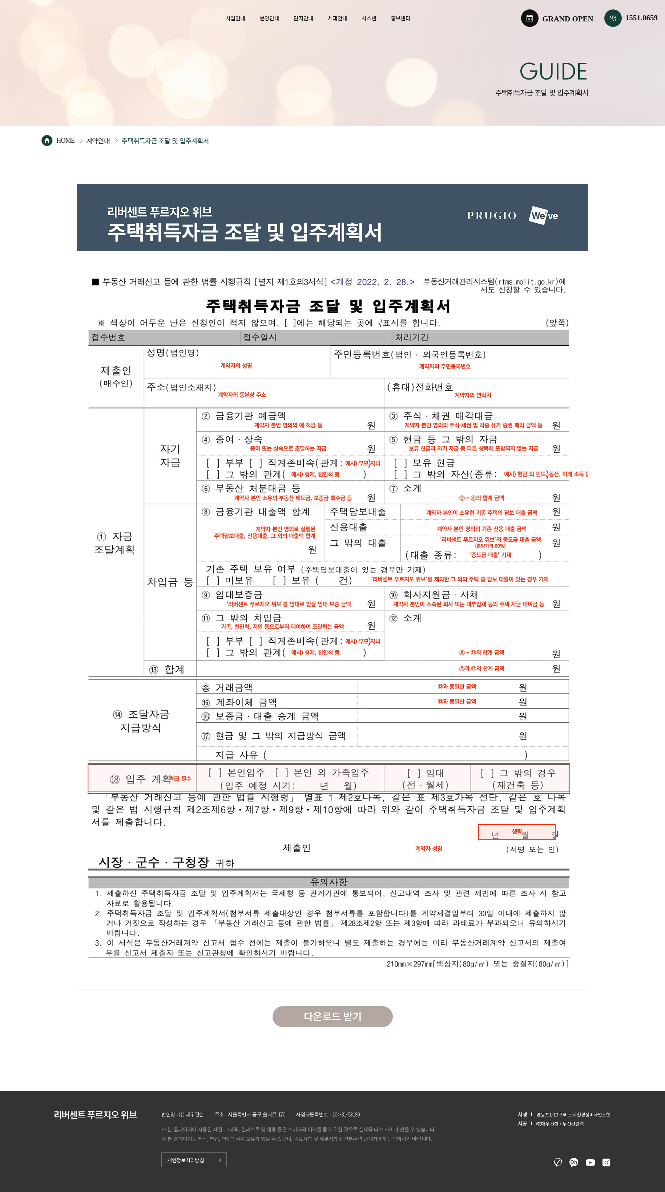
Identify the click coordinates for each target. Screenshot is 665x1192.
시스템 (369, 18)
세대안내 (337, 18)
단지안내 (303, 18)
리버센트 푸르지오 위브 (74, 18)
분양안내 (269, 18)
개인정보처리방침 (185, 1160)
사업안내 (235, 18)
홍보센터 (401, 18)
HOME (93, 140)
